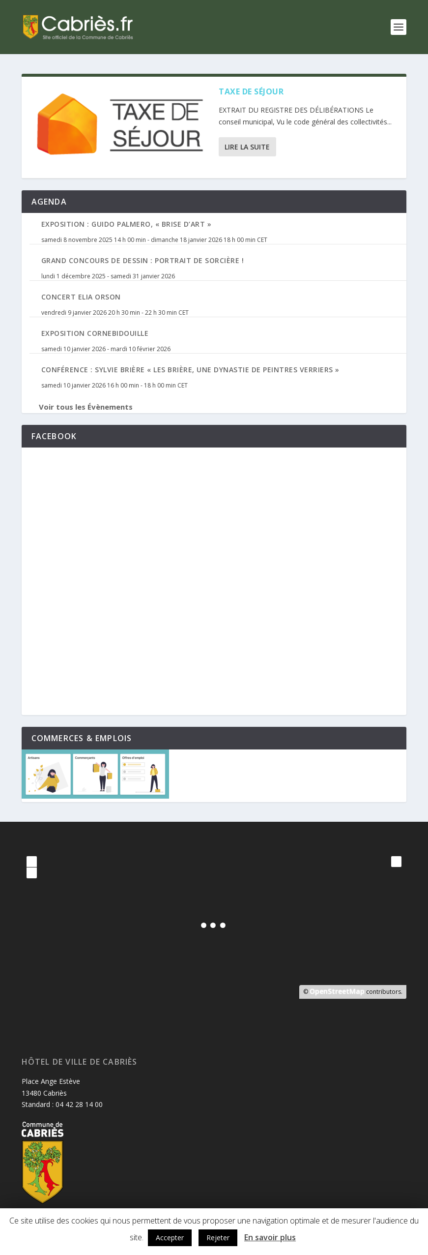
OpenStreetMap (337, 991)
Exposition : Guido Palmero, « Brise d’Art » (126, 224)
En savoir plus (270, 1237)
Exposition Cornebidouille (95, 333)
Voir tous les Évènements (86, 407)
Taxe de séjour (251, 91)
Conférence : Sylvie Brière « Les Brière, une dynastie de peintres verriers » (190, 369)
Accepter (170, 1237)
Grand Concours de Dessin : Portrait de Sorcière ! (142, 260)
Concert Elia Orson (81, 296)
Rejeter (217, 1237)
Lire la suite (247, 146)
